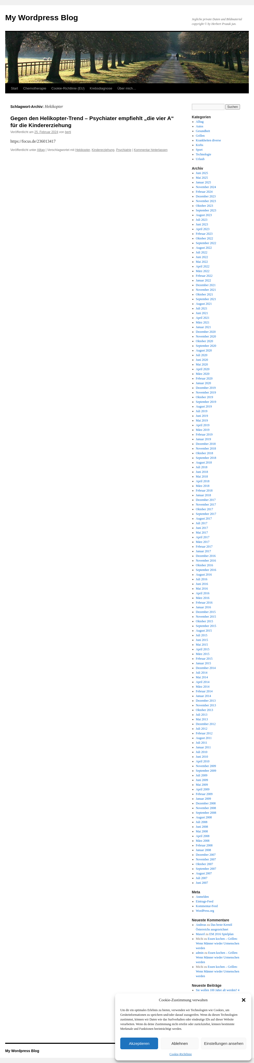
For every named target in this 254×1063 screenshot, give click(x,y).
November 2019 (206, 392)
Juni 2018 (202, 472)
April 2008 (202, 836)
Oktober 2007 (204, 864)
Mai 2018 (202, 476)
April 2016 (202, 593)
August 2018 (204, 462)
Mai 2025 (202, 178)
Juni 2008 (202, 827)
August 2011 (204, 738)
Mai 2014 (202, 677)
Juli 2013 (201, 714)
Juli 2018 (201, 467)
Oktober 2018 (204, 453)
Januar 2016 (203, 607)
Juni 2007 (202, 883)
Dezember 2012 (206, 724)
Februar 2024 (204, 192)
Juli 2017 (201, 523)
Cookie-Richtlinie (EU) (67, 88)
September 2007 (206, 869)
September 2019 (206, 402)
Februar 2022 (204, 276)
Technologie (203, 154)
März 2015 (202, 654)
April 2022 (202, 266)
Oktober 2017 (204, 509)
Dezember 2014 (206, 668)
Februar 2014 (204, 691)
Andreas (201, 925)
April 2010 (202, 761)
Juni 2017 (202, 528)
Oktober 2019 (204, 397)
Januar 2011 (203, 747)
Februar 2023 (204, 234)
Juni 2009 (202, 780)
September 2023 (206, 210)
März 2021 (202, 322)
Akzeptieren (139, 1043)
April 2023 (202, 229)
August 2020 (204, 350)
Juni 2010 (202, 756)
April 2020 (202, 369)
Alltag (41, 150)
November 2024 (206, 187)
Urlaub (200, 159)
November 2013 (206, 705)
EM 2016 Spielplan (221, 934)
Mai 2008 (202, 831)
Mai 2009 (202, 784)
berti (68, 132)
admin (200, 953)
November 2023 (206, 201)
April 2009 (202, 789)
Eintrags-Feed (204, 901)
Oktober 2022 (204, 238)
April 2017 (202, 537)
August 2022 (204, 248)
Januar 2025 (203, 182)
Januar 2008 (203, 850)
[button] (243, 1000)
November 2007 (206, 859)
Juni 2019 (202, 416)
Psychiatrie (123, 150)
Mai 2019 (202, 420)
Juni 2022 (202, 257)
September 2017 (206, 514)
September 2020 (206, 346)
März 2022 (202, 271)
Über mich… (126, 88)
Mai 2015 (202, 644)
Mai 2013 (202, 719)
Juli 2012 (201, 728)
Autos (199, 126)
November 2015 (206, 616)
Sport (199, 149)
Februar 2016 (204, 602)
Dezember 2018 (206, 444)
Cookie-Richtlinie (181, 1054)
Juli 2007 (201, 878)
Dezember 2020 (206, 332)
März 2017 (202, 542)
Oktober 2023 (204, 206)
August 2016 (204, 574)
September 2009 (206, 770)
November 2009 (206, 766)
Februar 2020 (204, 378)
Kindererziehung (103, 150)
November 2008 (206, 808)
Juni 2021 (202, 313)
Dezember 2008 (206, 803)
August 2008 (204, 817)
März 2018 (202, 486)
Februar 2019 (204, 434)
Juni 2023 (202, 224)
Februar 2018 (204, 490)
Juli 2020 (201, 355)
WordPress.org (205, 911)
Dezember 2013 (206, 700)
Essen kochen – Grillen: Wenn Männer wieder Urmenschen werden (217, 943)
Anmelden (202, 897)
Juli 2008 (201, 822)
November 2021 (206, 290)
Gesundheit (203, 131)
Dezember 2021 (206, 285)
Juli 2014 (201, 672)
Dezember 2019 (206, 388)
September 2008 (206, 812)
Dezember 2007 (206, 855)
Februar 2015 (204, 658)
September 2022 (206, 243)
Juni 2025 (202, 173)
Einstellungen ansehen (223, 1043)
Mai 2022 (202, 262)
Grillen (200, 135)
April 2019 (202, 425)
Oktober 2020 (204, 341)
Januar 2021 (203, 327)
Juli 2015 (201, 635)
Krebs (199, 145)
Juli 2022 (201, 252)
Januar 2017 (203, 551)
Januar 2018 (203, 495)
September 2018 (206, 458)
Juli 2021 (201, 308)
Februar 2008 (204, 845)
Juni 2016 (202, 584)
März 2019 (202, 430)
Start (14, 88)
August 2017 (204, 518)
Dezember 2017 (206, 500)
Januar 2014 (203, 696)
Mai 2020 (202, 364)
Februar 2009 (204, 794)
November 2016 (206, 560)
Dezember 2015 (206, 612)
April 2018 (202, 481)
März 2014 (202, 686)
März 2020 (202, 374)
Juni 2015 (202, 640)
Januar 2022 (203, 280)
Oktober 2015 (204, 621)
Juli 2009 (201, 775)
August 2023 (204, 215)
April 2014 (202, 682)
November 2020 (206, 336)
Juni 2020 (202, 360)
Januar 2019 (203, 439)
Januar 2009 (203, 798)
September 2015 (206, 626)
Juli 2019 (201, 411)
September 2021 (206, 299)
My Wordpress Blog (41, 17)
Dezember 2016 (206, 556)
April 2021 (202, 318)
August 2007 (204, 873)
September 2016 (206, 570)
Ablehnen (179, 1043)
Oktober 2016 (204, 565)
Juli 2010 (201, 752)
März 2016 (202, 598)
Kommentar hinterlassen (150, 150)
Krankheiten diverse (208, 140)
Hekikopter (82, 150)
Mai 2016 (202, 588)
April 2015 (202, 649)
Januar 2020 (203, 383)
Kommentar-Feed (207, 906)
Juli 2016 (201, 579)
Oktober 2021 (204, 294)
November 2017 (206, 504)
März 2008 (202, 841)
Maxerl (200, 934)
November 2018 (206, 448)
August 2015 (204, 630)
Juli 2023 (201, 220)
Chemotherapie (34, 88)
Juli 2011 (201, 742)
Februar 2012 (204, 733)
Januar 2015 (203, 663)
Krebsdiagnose (101, 88)
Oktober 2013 (204, 710)
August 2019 (204, 406)
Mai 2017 (202, 532)
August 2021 (204, 304)
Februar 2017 (204, 546)
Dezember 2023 (206, 196)
